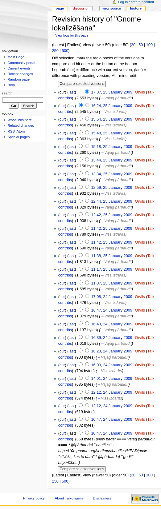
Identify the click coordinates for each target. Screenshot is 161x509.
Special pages (18, 137)
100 (149, 45)
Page (60, 8)
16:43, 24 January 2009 (111, 324)
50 (140, 45)
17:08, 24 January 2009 (111, 297)
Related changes (20, 125)
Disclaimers (102, 498)
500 (65, 51)
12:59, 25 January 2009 (111, 187)
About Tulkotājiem (69, 498)
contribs (65, 98)
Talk (151, 92)
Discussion (81, 8)
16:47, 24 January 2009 (111, 310)
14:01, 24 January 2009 (111, 378)
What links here (19, 120)
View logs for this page (71, 35)
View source (111, 8)
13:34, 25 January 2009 (111, 174)
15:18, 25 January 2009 (111, 147)
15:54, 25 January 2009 (111, 119)
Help (11, 85)
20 (133, 45)
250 (55, 51)
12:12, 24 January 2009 (111, 392)
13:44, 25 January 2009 (111, 160)
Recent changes (20, 74)
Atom (21, 131)
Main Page (15, 57)
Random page (18, 79)
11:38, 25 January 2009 (111, 256)
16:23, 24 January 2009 (111, 351)
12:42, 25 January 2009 (111, 215)
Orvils (140, 92)
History (136, 8)
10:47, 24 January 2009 (111, 419)
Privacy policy (34, 498)
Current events (19, 68)
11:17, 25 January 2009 (111, 269)
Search (7, 93)
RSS (11, 131)
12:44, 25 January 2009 (111, 201)
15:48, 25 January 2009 (111, 133)
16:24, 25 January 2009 (111, 106)
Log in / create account (136, 2)
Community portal (21, 63)
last (72, 92)
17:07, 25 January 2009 (111, 92)
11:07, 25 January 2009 (111, 283)
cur (62, 106)
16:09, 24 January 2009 (111, 365)
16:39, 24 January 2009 (111, 338)
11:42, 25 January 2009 (111, 228)
